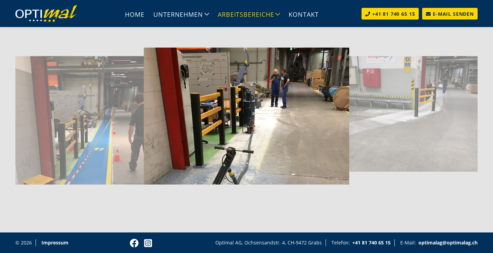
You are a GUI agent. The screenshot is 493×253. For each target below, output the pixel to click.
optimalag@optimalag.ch (448, 242)
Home (134, 14)
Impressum (54, 242)
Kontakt (303, 14)
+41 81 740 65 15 (371, 242)
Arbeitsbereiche (246, 14)
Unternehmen (178, 14)
